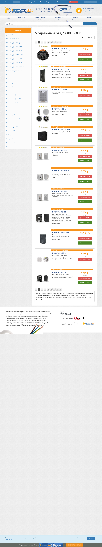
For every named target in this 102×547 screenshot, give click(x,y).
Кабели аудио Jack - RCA (14, 47)
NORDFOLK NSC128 (59, 109)
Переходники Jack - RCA (13, 99)
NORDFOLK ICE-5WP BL (60, 272)
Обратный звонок (90, 2)
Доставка (42, 2)
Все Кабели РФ (19, 10)
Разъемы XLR (10, 131)
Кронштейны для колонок (14, 87)
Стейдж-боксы (11, 139)
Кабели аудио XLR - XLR (14, 63)
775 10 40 (44, 9)
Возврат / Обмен (56, 2)
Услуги (48, 2)
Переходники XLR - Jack (13, 103)
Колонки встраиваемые (14, 71)
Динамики (9, 35)
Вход (65, 9)
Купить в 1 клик (84, 59)
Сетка (84, 37)
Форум (31, 2)
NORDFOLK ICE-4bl (59, 212)
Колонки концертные (13, 75)
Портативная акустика (13, 111)
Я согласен (91, 538)
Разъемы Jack (10, 115)
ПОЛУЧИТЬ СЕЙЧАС (74, 545)
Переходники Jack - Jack (13, 95)
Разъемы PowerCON (13, 119)
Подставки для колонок (14, 107)
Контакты (65, 2)
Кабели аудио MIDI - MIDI (14, 55)
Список (91, 37)
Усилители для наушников (14, 147)
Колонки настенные (12, 79)
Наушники (9, 91)
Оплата (36, 2)
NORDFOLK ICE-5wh (59, 191)
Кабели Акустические (13, 39)
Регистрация (68, 12)
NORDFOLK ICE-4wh (59, 150)
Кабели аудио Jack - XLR (14, 51)
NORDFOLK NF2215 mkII (61, 69)
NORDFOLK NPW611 (59, 90)
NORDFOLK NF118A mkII (61, 129)
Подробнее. (9, 540)
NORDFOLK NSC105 (59, 253)
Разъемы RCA (10, 123)
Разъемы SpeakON (12, 127)
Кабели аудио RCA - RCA (14, 59)
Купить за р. (85, 54)
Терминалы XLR (11, 143)
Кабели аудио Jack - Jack (14, 43)
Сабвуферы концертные (14, 135)
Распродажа (73, 2)
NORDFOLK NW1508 (59, 48)
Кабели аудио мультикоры (15, 67)
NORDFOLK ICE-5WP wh (60, 171)
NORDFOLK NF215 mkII (60, 232)
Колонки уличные (12, 83)
